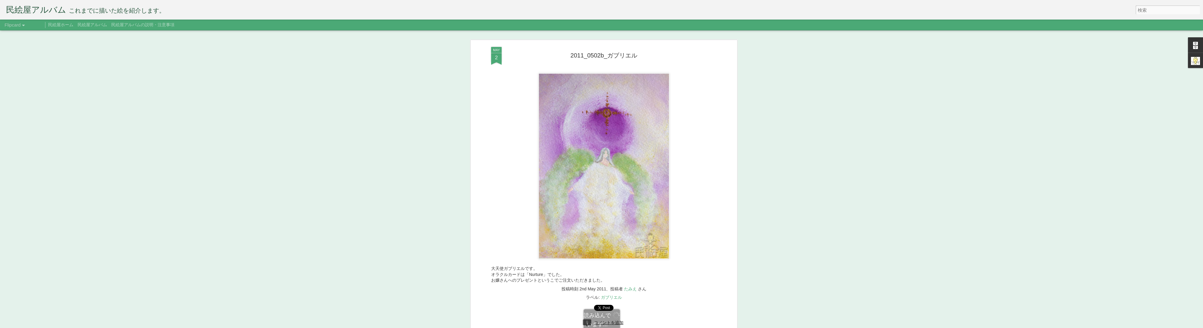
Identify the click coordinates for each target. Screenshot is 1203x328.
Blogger (638, 324)
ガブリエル (611, 254)
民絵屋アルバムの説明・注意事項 (142, 24)
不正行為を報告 (657, 324)
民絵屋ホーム (60, 24)
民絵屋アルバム (92, 24)
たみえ (630, 246)
